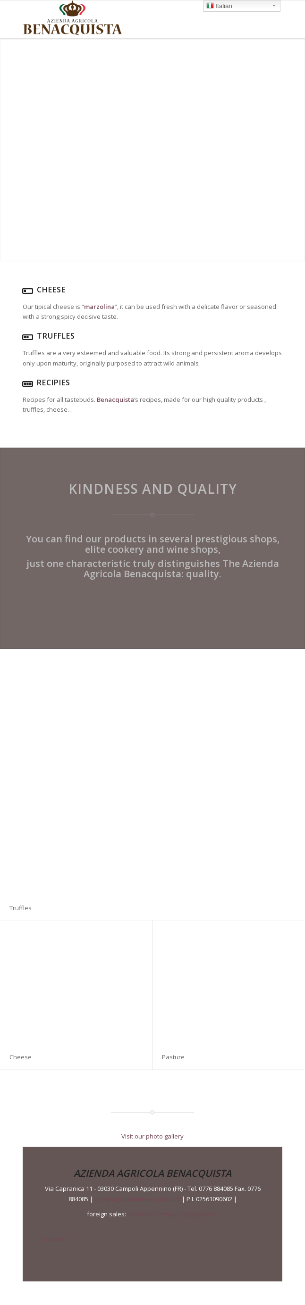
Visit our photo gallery (152, 1136)
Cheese (20, 1057)
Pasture (173, 1057)
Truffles (20, 908)
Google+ (54, 1238)
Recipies (53, 382)
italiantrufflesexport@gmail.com (173, 1214)
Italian (219, 7)
